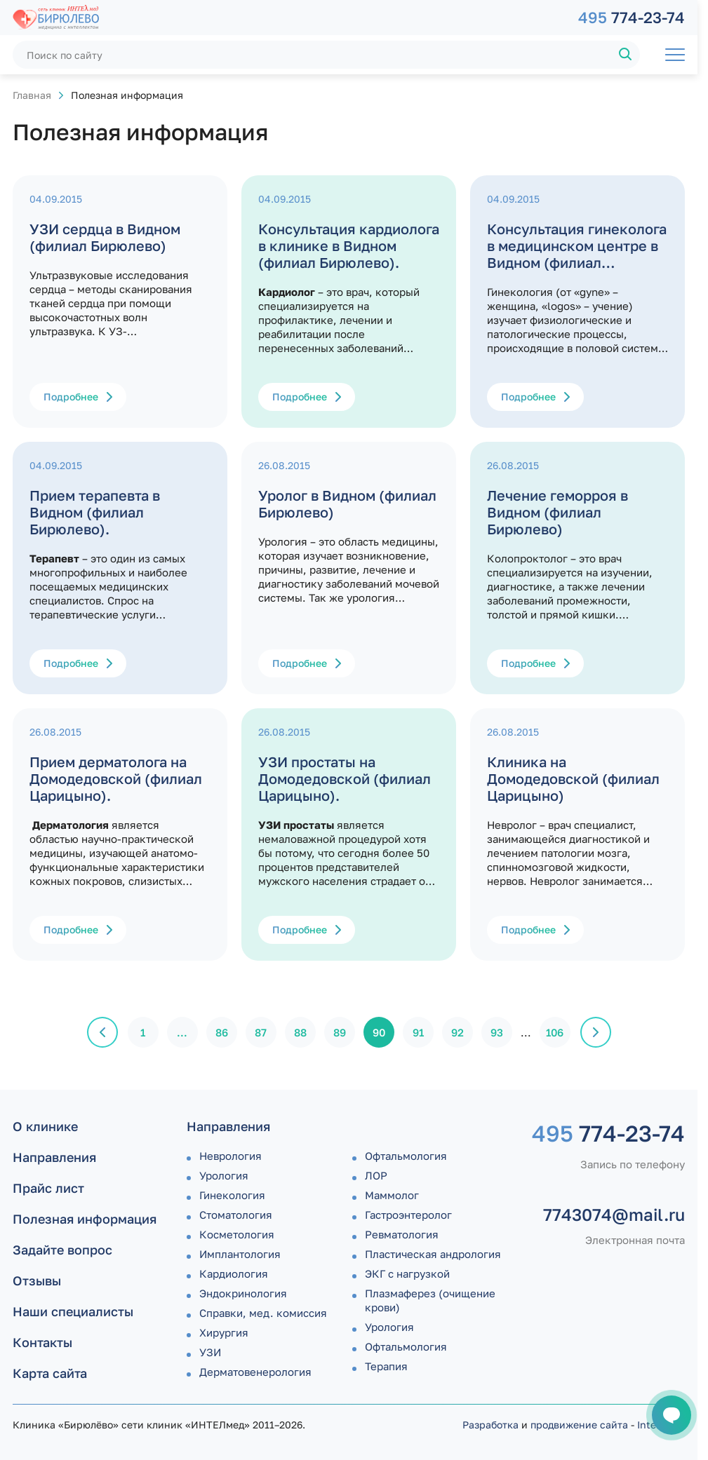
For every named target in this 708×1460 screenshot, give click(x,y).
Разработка (490, 1425)
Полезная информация (84, 1218)
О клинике (45, 1126)
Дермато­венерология (255, 1371)
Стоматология (235, 1214)
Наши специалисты (73, 1311)
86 (221, 1032)
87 (261, 1032)
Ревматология (402, 1234)
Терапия (386, 1366)
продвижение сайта (579, 1425)
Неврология (230, 1155)
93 (496, 1032)
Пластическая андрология (433, 1254)
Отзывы (37, 1280)
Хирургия (223, 1332)
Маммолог (392, 1195)
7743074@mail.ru (614, 1214)
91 (418, 1032)
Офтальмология (406, 1155)
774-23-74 (631, 17)
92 (457, 1032)
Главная (32, 95)
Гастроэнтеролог (408, 1214)
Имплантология (240, 1254)
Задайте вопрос (62, 1249)
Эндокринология (243, 1293)
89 (339, 1032)
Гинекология (232, 1195)
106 (554, 1032)
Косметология (236, 1234)
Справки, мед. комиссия (263, 1312)
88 (300, 1032)
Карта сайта (50, 1373)
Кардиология (233, 1273)
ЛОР (376, 1175)
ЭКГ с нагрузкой (407, 1273)
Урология (223, 1175)
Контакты (42, 1342)
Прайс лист (48, 1188)
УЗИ (210, 1352)
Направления (54, 1157)
